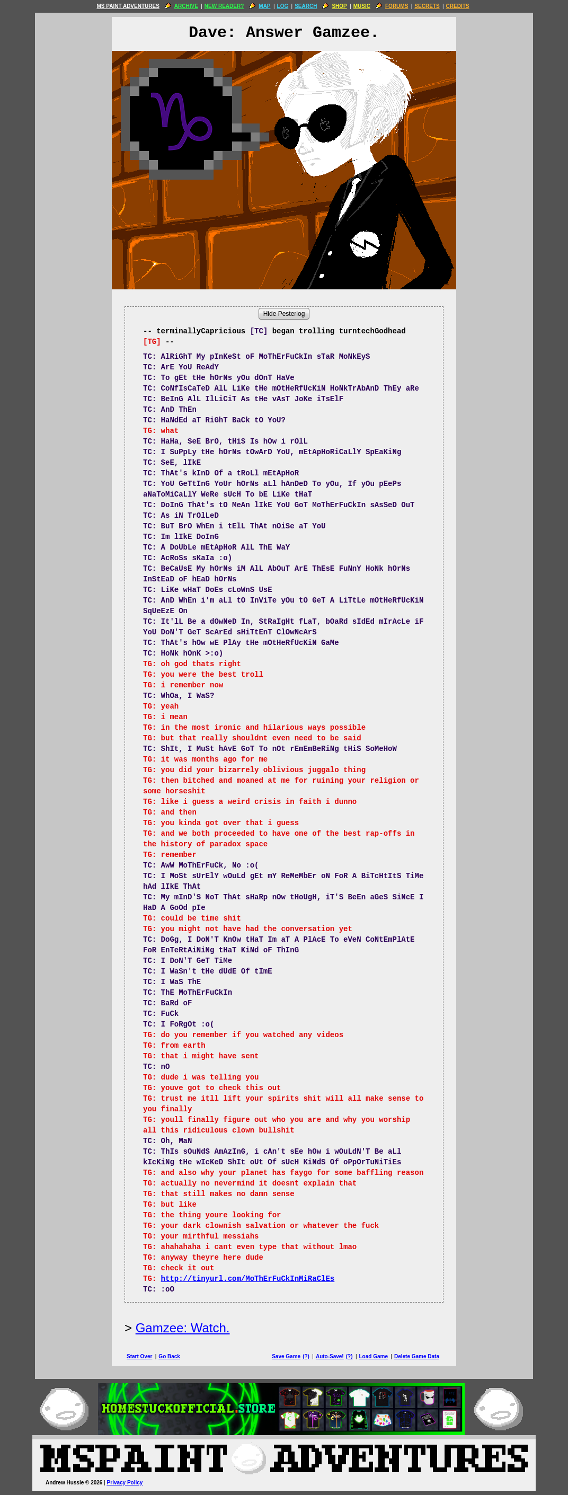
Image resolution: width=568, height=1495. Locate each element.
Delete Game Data (416, 1356)
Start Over (139, 1356)
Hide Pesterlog (284, 313)
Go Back (169, 1356)
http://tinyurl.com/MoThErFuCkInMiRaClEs (248, 1279)
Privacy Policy (125, 1482)
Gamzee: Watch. (183, 1328)
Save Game (286, 1356)
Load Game (373, 1356)
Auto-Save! (330, 1356)
